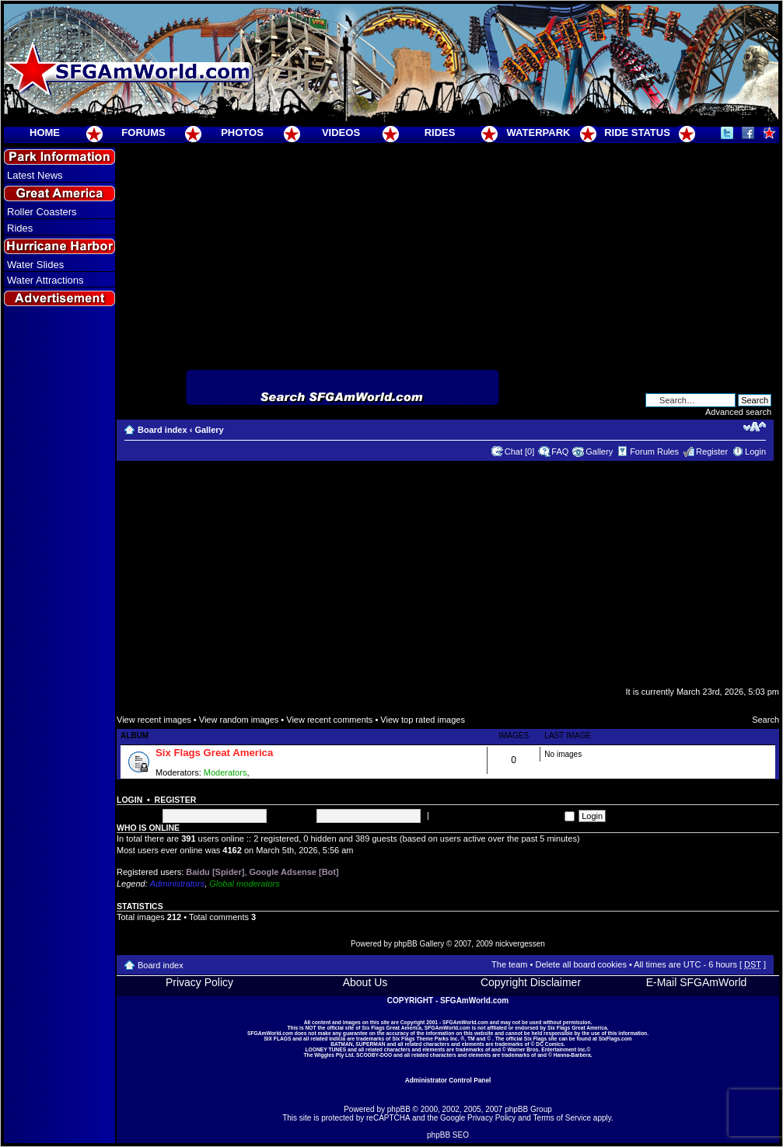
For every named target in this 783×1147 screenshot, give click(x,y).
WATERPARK (539, 132)
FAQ (559, 451)
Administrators (177, 883)
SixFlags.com (615, 1038)
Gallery (208, 429)
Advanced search (738, 412)
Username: (138, 815)
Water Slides (35, 264)
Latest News (35, 175)
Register (712, 451)
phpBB (399, 1109)
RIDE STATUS (637, 132)
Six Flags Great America (214, 752)
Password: (293, 815)
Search (765, 719)
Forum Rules (654, 451)
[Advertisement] (60, 591)
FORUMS (143, 132)
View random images (239, 719)
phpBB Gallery (419, 944)
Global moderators (244, 883)
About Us (365, 982)
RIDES (440, 132)
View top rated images (422, 719)
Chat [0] (520, 451)
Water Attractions (45, 280)
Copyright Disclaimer (531, 982)
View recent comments (329, 719)
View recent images (154, 719)
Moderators (225, 772)
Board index (162, 429)
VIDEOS (341, 132)
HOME (45, 132)
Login (755, 451)
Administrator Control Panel (448, 1080)
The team (509, 964)
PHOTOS (242, 132)
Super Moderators (286, 772)
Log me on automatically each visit (503, 815)
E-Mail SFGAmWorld (696, 982)
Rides (20, 228)
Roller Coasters (42, 212)
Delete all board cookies (580, 964)
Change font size (754, 427)
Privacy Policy (199, 982)
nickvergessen (520, 944)
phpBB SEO (448, 1135)
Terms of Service (562, 1118)
